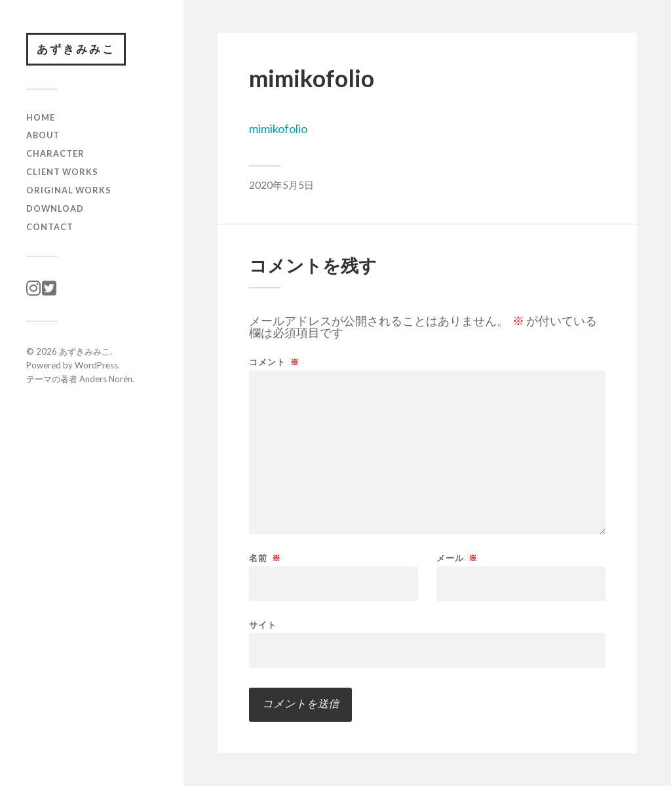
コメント (274, 362)
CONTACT (49, 227)
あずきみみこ (76, 49)
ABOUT (43, 135)
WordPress (96, 365)
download (55, 208)
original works (68, 190)
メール (457, 558)
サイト (263, 624)
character (55, 153)
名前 (265, 558)
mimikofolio (278, 128)
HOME (40, 117)
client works (62, 172)
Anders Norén (105, 379)
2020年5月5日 (281, 185)
